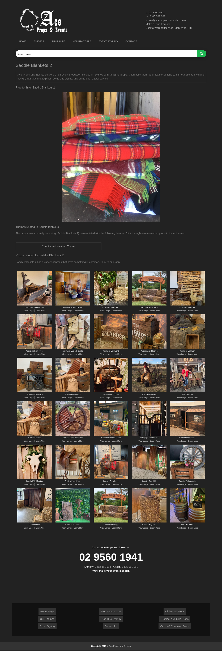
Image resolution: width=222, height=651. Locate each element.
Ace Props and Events (120, 646)
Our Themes (47, 619)
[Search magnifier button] (201, 53)
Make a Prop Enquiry (158, 24)
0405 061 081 (158, 16)
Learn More (40, 311)
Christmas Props (175, 611)
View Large (29, 311)
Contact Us (111, 626)
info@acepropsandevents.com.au (168, 20)
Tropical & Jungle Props (175, 619)
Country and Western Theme (58, 246)
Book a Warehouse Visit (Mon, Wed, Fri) (169, 27)
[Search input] (106, 53)
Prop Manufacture (111, 611)
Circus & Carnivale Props (174, 626)
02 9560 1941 (157, 12)
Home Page (47, 611)
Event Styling (47, 626)
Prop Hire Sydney (111, 619)
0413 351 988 (103, 567)
